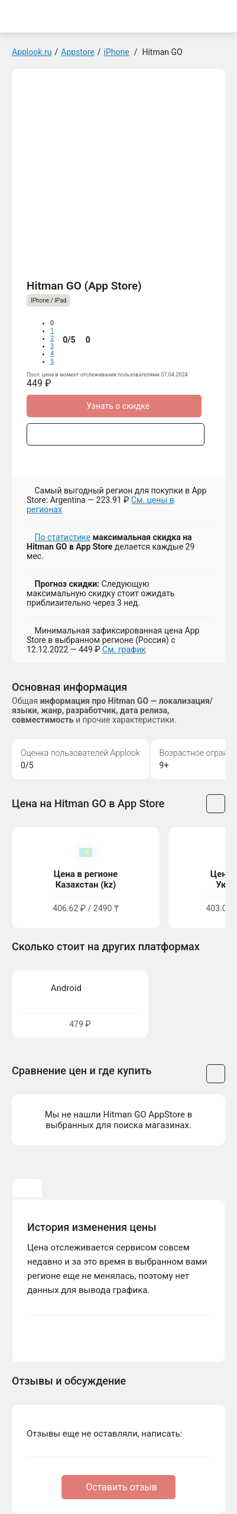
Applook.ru (31, 52)
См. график (124, 649)
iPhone (116, 52)
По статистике (62, 537)
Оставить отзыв (121, 1487)
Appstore (78, 52)
